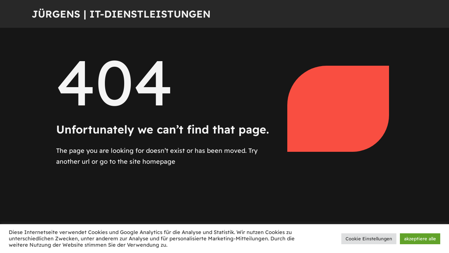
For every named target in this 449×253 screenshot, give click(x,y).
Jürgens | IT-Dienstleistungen (121, 14)
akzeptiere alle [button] (420, 238)
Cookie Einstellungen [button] (369, 238)
